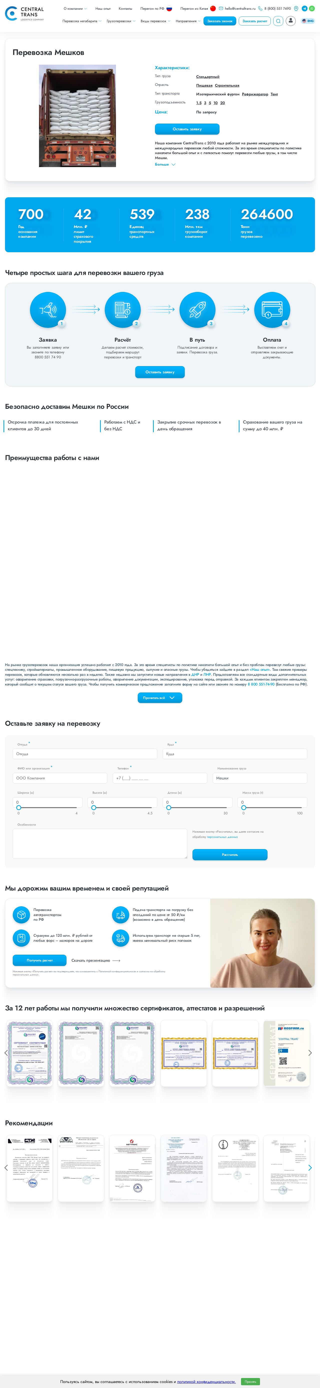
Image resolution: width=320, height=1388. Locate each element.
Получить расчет (39, 960)
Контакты (125, 8)
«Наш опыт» (260, 669)
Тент (274, 94)
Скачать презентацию (97, 960)
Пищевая (204, 85)
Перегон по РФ (156, 8)
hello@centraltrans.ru (237, 8)
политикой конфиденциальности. (206, 1382)
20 (222, 103)
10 (216, 103)
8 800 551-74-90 (261, 684)
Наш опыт (103, 8)
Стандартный (208, 76)
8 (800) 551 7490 (274, 8)
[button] (309, 1167)
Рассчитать (230, 854)
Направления (188, 20)
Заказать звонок (220, 20)
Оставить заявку (187, 129)
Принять (250, 1381)
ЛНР (207, 674)
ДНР (195, 674)
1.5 (199, 103)
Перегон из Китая (198, 8)
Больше (165, 164)
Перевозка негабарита (82, 20)
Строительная (227, 85)
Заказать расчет (254, 20)
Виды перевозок (156, 20)
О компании (75, 8)
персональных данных (222, 837)
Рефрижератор (255, 94)
